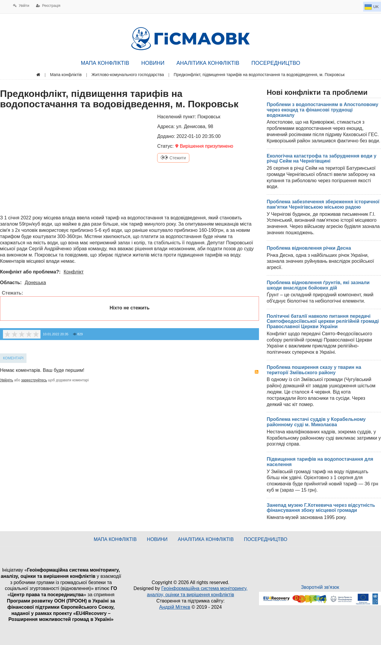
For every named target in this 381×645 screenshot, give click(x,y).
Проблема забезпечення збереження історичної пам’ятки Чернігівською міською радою (323, 204)
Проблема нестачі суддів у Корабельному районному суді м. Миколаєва (316, 422)
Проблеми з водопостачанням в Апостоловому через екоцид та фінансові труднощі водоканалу (322, 109)
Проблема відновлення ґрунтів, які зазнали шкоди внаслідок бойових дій (318, 285)
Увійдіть (6, 380)
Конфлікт (74, 271)
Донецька (35, 282)
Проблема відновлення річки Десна (309, 248)
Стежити (173, 157)
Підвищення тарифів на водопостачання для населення (320, 462)
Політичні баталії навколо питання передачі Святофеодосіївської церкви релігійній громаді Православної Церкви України (323, 321)
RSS (256, 371)
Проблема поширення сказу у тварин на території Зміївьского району (314, 370)
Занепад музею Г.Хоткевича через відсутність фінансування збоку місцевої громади (321, 508)
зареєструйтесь (34, 380)
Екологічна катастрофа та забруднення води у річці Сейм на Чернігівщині (321, 158)
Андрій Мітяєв (174, 607)
